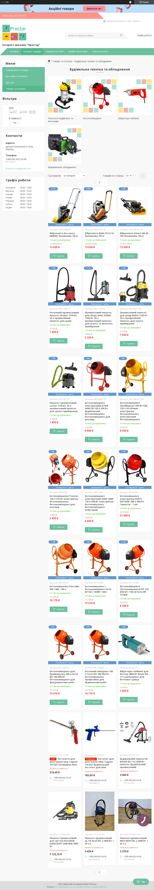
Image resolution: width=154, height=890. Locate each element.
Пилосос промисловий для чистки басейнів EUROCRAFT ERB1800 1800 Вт (64, 842)
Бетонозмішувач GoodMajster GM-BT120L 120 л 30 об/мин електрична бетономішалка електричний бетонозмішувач (134, 411)
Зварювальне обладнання (62, 167)
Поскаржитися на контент (68, 887)
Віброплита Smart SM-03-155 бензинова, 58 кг (134, 235)
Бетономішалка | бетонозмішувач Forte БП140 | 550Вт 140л (98, 589)
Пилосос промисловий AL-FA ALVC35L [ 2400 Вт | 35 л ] (99, 841)
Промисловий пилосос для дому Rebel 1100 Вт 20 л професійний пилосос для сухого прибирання (133, 318)
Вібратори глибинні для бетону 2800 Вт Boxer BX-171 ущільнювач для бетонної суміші (134, 675)
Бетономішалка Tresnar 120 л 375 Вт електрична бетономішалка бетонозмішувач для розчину (64, 501)
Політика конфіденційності (94, 887)
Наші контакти (100, 51)
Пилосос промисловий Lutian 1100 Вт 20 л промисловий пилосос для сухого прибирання (64, 407)
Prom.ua (92, 884)
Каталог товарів (32, 51)
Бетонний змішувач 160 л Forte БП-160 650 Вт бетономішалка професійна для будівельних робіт (99, 677)
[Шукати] (121, 35)
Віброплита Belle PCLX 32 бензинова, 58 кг (99, 235)
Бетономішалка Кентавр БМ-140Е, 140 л (64, 588)
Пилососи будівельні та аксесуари (60, 120)
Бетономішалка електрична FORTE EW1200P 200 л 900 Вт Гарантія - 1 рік (132, 500)
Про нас (10, 82)
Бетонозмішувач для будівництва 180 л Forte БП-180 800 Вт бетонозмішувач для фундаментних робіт (64, 677)
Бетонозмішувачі (92, 118)
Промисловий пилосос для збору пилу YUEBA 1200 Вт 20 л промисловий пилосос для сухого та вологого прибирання (99, 319)
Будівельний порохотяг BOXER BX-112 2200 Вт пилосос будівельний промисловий (134, 763)
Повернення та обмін (17, 70)
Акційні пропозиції (78, 51)
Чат (141, 881)
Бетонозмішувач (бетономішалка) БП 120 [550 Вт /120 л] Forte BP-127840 (134, 590)
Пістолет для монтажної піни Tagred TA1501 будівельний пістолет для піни (99, 763)
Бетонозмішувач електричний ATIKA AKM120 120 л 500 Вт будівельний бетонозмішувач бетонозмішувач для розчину (97, 411)
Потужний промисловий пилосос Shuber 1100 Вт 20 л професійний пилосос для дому (64, 316)
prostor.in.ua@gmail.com (18, 168)
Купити (60, 255)
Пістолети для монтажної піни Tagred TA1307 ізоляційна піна (63, 761)
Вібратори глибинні (128, 118)
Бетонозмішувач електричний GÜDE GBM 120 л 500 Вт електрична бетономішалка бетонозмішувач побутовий (99, 502)
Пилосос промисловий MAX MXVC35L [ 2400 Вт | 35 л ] (134, 841)
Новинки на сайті (55, 51)
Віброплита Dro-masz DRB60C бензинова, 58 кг (64, 235)
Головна (14, 51)
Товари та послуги (15, 88)
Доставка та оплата (16, 76)
